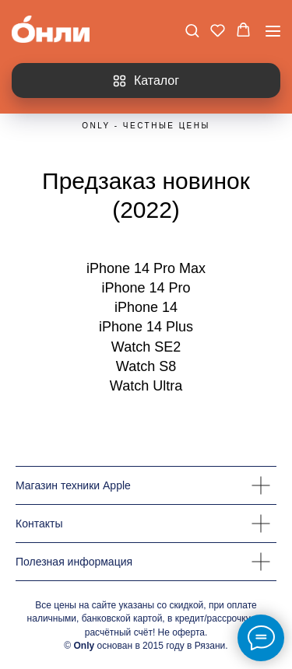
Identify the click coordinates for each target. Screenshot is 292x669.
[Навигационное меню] (273, 31)
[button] (192, 30)
